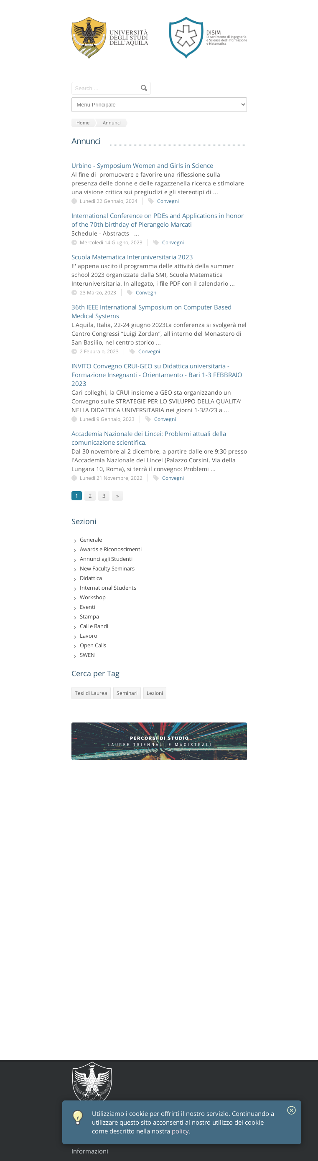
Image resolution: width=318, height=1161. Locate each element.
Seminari (127, 693)
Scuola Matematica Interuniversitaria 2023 (132, 257)
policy (180, 1131)
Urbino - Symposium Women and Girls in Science (142, 165)
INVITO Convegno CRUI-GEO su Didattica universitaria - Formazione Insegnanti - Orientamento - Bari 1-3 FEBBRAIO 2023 (156, 375)
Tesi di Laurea (91, 693)
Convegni (168, 201)
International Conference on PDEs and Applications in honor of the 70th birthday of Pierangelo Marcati (157, 219)
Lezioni (155, 693)
